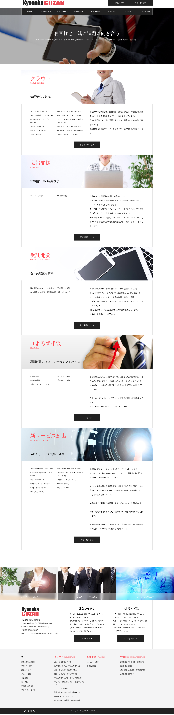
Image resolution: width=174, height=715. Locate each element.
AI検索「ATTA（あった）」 (40, 131)
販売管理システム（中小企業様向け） (70, 112)
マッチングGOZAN (37, 127)
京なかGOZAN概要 (46, 13)
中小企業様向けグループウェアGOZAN (41, 121)
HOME (29, 12)
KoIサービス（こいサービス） (40, 484)
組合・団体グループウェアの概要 (69, 116)
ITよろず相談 (35, 377)
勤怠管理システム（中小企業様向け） (70, 127)
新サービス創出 (87, 540)
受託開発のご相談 (63, 289)
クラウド (64, 658)
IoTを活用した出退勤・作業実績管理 (70, 131)
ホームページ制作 (36, 196)
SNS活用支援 (62, 196)
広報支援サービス (87, 238)
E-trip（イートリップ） (38, 488)
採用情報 (128, 12)
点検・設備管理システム (38, 112)
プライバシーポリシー (29, 691)
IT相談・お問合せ (144, 13)
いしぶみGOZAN (63, 488)
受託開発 (132, 658)
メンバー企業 (95, 12)
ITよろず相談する (131, 639)
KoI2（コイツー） (63, 484)
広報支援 (96, 658)
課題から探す (78, 12)
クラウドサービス (87, 145)
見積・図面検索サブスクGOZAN (41, 116)
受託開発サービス (87, 326)
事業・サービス (62, 12)
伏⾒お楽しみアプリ (64, 293)
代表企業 (111, 12)
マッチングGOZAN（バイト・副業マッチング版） (70, 121)
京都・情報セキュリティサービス (69, 135)
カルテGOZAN (35, 135)
